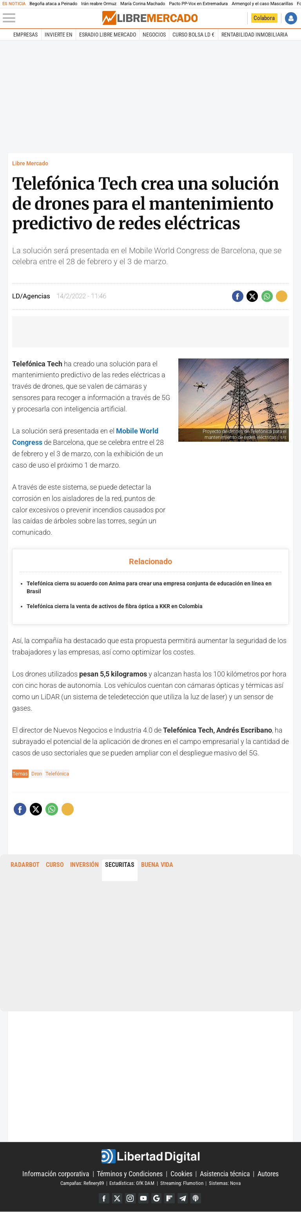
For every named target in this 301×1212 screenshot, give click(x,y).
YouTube (143, 1198)
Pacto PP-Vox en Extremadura (198, 3)
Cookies (181, 1174)
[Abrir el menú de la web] (52, 18)
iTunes (196, 1198)
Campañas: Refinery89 (82, 1183)
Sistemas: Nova (225, 1183)
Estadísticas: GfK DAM (131, 1183)
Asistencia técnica (225, 1174)
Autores (268, 1174)
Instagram (130, 1198)
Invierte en (59, 34)
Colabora (264, 18)
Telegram (183, 1198)
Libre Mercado (30, 163)
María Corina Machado (142, 3)
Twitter (116, 1198)
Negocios (154, 34)
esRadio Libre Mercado (107, 34)
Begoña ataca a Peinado (53, 3)
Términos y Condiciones (130, 1174)
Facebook (103, 1198)
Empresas (25, 34)
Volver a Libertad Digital (239, 18)
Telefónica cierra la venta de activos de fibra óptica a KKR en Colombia (115, 606)
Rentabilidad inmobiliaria (254, 34)
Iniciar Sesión (291, 18)
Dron (36, 774)
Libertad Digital (150, 1156)
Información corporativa (55, 1174)
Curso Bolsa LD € (193, 34)
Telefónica (57, 774)
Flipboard (170, 1198)
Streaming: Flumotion (181, 1183)
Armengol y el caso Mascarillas (262, 3)
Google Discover (156, 1198)
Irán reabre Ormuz (98, 3)
